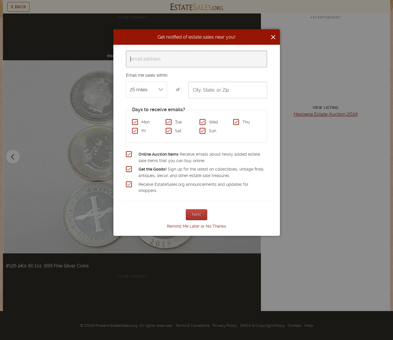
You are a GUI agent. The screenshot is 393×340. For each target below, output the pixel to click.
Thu (246, 122)
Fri (143, 130)
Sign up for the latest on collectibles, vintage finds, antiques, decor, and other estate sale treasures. (201, 172)
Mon (145, 122)
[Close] (273, 37)
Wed (213, 122)
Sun (212, 130)
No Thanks (216, 226)
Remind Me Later (183, 226)
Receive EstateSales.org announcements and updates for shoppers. (193, 187)
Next (196, 214)
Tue (178, 122)
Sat (178, 130)
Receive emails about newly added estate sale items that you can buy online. (199, 157)
